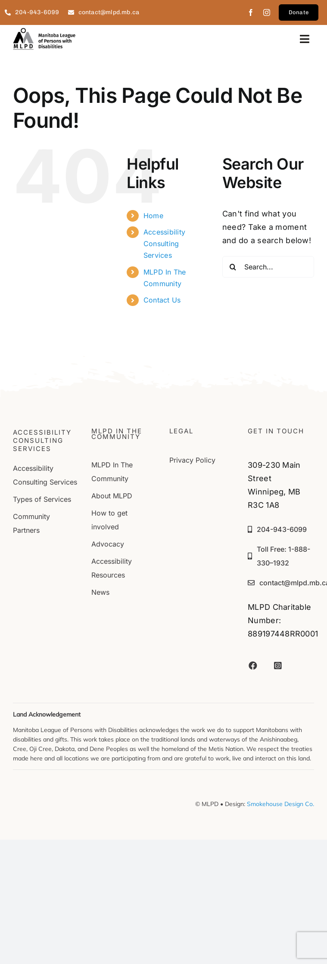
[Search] (233, 267)
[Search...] (268, 267)
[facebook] (250, 12)
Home (153, 215)
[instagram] (266, 12)
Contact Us (162, 300)
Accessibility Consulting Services (164, 244)
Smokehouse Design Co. (280, 804)
